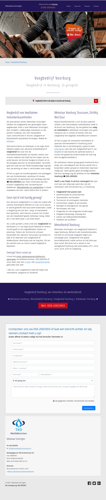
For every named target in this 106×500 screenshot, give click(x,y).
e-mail (27, 262)
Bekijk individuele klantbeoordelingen (21, 471)
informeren (59, 149)
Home (7, 62)
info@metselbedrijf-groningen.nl (20, 448)
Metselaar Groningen (13, 6)
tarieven (10, 141)
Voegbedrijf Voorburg (19, 62)
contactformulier (42, 262)
